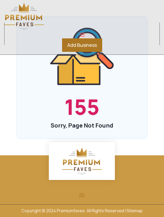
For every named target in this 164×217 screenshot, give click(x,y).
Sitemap (134, 211)
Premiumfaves (71, 211)
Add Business (82, 45)
